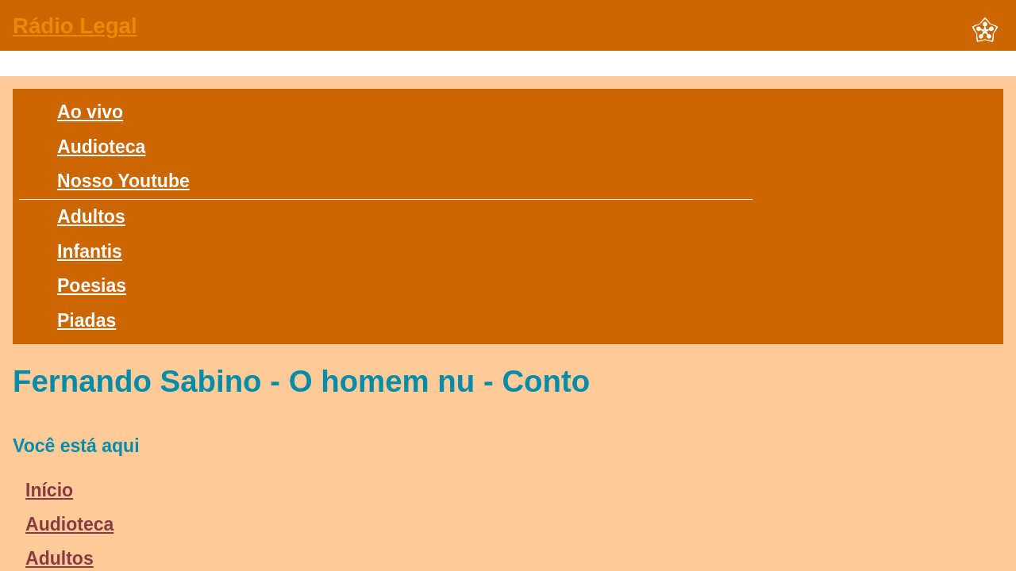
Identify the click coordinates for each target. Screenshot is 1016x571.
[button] (985, 31)
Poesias (91, 285)
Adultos (91, 216)
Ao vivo (90, 112)
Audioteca (101, 146)
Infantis (89, 251)
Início (49, 490)
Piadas (86, 320)
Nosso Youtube (123, 181)
